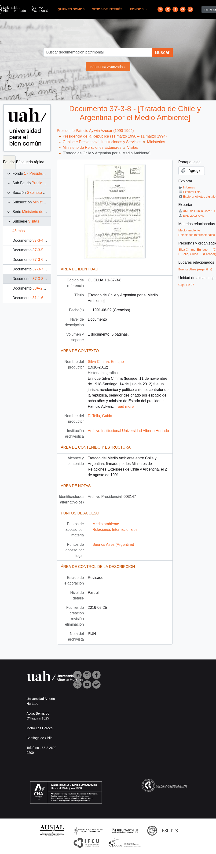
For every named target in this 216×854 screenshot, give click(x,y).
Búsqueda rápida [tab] (30, 162)
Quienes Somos (71, 9)
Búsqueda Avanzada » (108, 67)
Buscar (162, 52)
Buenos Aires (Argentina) (113, 544)
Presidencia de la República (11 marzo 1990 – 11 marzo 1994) (115, 136)
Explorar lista (189, 192)
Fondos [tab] (9, 162)
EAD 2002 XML (191, 215)
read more (125, 406)
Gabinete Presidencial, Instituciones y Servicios (102, 142)
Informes (186, 187)
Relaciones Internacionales (114, 530)
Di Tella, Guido (100, 416)
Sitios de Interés (107, 9)
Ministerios (42, 202)
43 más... (20, 231)
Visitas (33, 221)
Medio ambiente (105, 524)
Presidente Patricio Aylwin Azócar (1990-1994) (95, 131)
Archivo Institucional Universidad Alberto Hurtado (128, 431)
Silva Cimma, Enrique (106, 362)
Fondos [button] (137, 9)
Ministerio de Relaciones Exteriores (92, 147)
